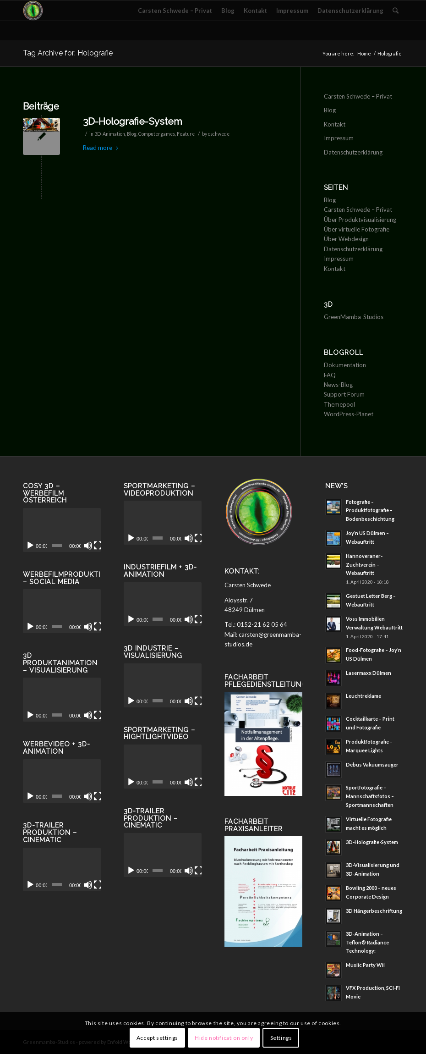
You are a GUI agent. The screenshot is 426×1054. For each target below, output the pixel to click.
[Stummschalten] (88, 545)
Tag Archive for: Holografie (68, 53)
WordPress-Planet (348, 414)
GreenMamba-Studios (353, 316)
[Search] (395, 10)
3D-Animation (109, 134)
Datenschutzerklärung (353, 152)
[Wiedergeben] (30, 545)
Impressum (339, 138)
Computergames (156, 134)
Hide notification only (224, 1037)
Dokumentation (345, 365)
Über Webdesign (346, 239)
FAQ (330, 375)
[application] (62, 530)
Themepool (339, 404)
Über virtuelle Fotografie (356, 229)
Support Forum (344, 394)
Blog (132, 134)
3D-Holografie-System (132, 121)
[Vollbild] (98, 545)
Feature (186, 134)
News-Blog (338, 384)
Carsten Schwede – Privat (358, 96)
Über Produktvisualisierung (360, 219)
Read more (102, 147)
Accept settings (157, 1037)
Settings (281, 1037)
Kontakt (334, 124)
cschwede (218, 134)
